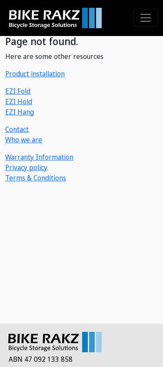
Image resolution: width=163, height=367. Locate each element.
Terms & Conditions (35, 178)
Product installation (35, 74)
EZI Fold (17, 91)
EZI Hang (19, 112)
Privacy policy (26, 167)
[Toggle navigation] (145, 17)
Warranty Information (39, 157)
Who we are (23, 139)
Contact (17, 129)
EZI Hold (18, 101)
